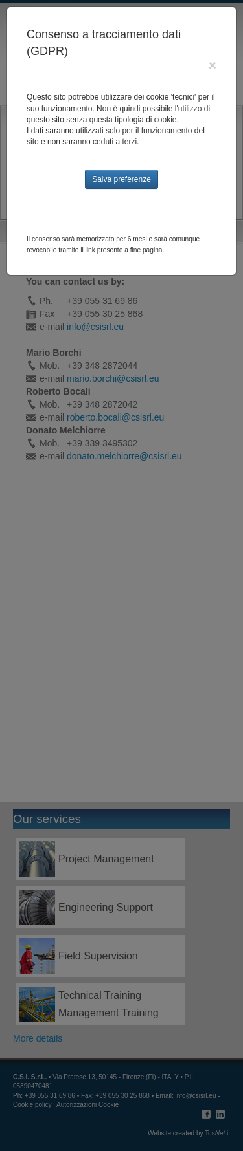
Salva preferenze (121, 179)
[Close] (212, 65)
